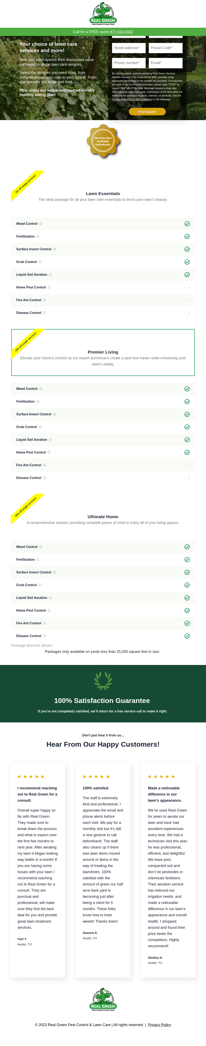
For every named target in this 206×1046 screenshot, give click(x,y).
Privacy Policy (119, 117)
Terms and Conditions (140, 117)
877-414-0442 (121, 32)
